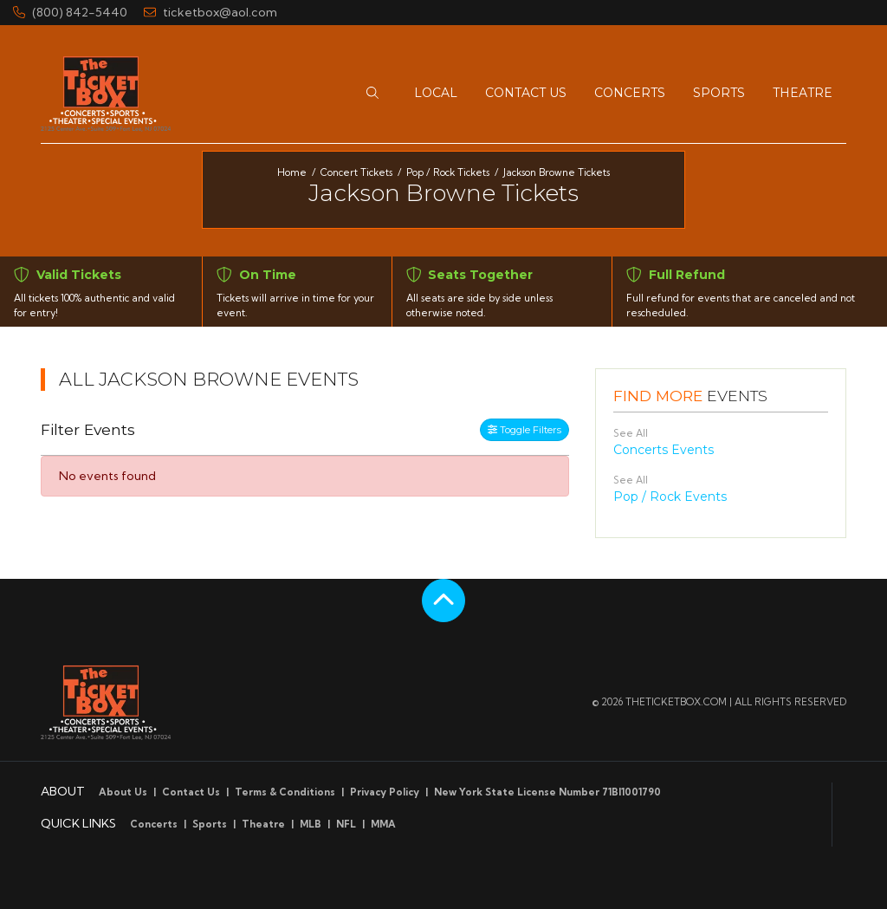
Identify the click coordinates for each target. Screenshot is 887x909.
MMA (383, 824)
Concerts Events (663, 450)
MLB (310, 824)
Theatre (263, 824)
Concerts (154, 824)
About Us (123, 792)
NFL (346, 824)
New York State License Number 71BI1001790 (547, 792)
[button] (372, 93)
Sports (209, 824)
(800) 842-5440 (70, 12)
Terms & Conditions (285, 792)
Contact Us (191, 792)
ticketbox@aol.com (210, 12)
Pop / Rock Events (670, 496)
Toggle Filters (524, 430)
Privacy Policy (384, 792)
